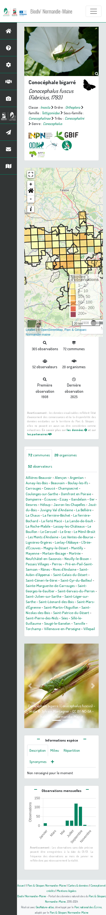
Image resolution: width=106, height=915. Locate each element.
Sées (64, 618)
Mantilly (77, 548)
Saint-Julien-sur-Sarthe (43, 596)
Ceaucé (49, 488)
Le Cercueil (48, 531)
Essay (64, 499)
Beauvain (58, 483)
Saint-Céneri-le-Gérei (41, 580)
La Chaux (33, 515)
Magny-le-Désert (56, 548)
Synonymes (37, 761)
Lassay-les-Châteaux (69, 526)
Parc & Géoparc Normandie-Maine (46, 885)
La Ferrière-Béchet (56, 515)
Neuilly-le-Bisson (76, 558)
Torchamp (33, 628)
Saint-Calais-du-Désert (70, 574)
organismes (65, 455)
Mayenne (32, 553)
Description (37, 750)
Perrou (57, 564)
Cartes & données (78, 885)
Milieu (54, 750)
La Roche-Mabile (38, 526)
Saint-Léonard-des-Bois (56, 601)
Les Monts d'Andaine (43, 537)
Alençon (61, 477)
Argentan (77, 477)
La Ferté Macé (51, 521)
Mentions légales (66, 890)
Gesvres (31, 504)
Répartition (72, 750)
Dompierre (33, 499)
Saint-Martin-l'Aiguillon (61, 607)
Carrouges (33, 488)
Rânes (45, 569)
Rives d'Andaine (64, 569)
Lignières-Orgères (39, 542)
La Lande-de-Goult (79, 521)
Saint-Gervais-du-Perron (76, 591)
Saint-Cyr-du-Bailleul (76, 580)
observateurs (40, 466)
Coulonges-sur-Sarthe (42, 494)
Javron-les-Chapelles (69, 504)
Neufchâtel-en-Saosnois (43, 558)
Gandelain (78, 499)
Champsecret (68, 488)
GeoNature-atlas (45, 907)
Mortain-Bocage (54, 553)
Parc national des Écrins (88, 907)
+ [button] (31, 184)
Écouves (50, 499)
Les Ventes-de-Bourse (77, 537)
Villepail (89, 628)
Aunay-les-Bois (37, 483)
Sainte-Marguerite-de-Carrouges (50, 585)
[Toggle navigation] (93, 11)
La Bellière (83, 510)
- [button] (31, 199)
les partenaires (39, 434)
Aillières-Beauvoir (39, 477)
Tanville (79, 623)
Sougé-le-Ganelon (57, 623)
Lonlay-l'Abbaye (66, 542)
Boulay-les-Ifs (78, 483)
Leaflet (30, 329)
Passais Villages (37, 564)
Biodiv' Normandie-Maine (51, 11)
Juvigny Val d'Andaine (56, 510)
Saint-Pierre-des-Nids (42, 618)
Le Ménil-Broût (84, 531)
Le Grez (65, 531)
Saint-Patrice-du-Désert (71, 612)
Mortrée (75, 553)
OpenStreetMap (52, 329)
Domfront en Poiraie (76, 494)
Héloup (45, 504)
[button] (30, 191)
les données (77, 430)
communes (39, 455)
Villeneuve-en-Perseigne (62, 628)
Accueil (21, 885)
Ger (92, 499)
